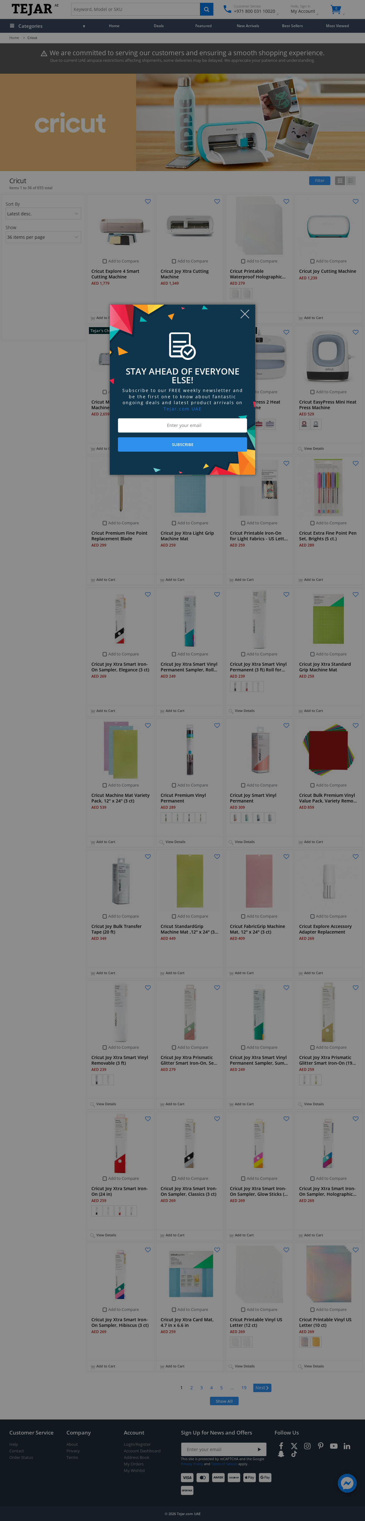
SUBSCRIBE (182, 444)
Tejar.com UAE (182, 409)
